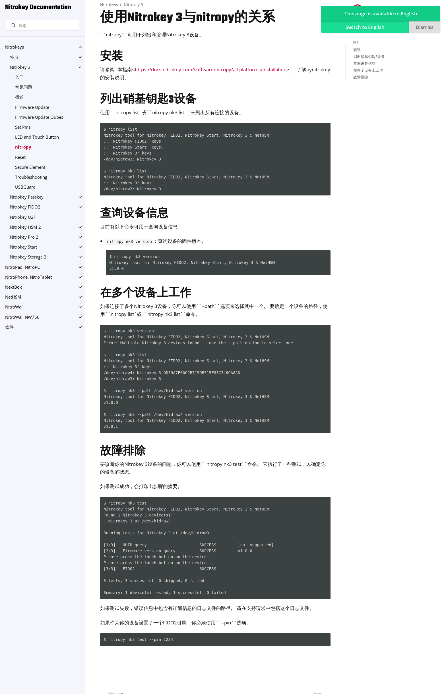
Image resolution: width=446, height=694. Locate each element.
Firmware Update (32, 107)
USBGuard (25, 187)
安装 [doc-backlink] (111, 57)
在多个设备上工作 (368, 70)
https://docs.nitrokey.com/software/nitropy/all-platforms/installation (210, 69)
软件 (9, 327)
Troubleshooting (31, 177)
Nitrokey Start (23, 247)
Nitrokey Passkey (27, 197)
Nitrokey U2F (23, 217)
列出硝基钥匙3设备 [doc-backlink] (148, 100)
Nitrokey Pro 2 (24, 237)
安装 (357, 49)
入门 (19, 77)
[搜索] (42, 25)
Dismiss (423, 27)
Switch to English (364, 27)
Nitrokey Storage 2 (28, 257)
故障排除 (360, 77)
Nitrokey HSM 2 (25, 227)
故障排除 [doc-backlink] (123, 451)
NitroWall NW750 (22, 317)
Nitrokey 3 (20, 67)
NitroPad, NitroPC (22, 267)
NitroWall (14, 307)
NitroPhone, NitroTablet (28, 277)
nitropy (23, 147)
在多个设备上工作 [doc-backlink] (145, 293)
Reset (20, 157)
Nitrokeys (14, 47)
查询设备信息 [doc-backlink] (134, 214)
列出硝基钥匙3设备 (369, 56)
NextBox (13, 287)
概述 (19, 97)
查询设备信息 (364, 63)
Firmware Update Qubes (39, 117)
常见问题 (23, 87)
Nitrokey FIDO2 (25, 207)
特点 (14, 57)
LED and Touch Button (37, 137)
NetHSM (13, 297)
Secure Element (30, 167)
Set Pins (22, 127)
